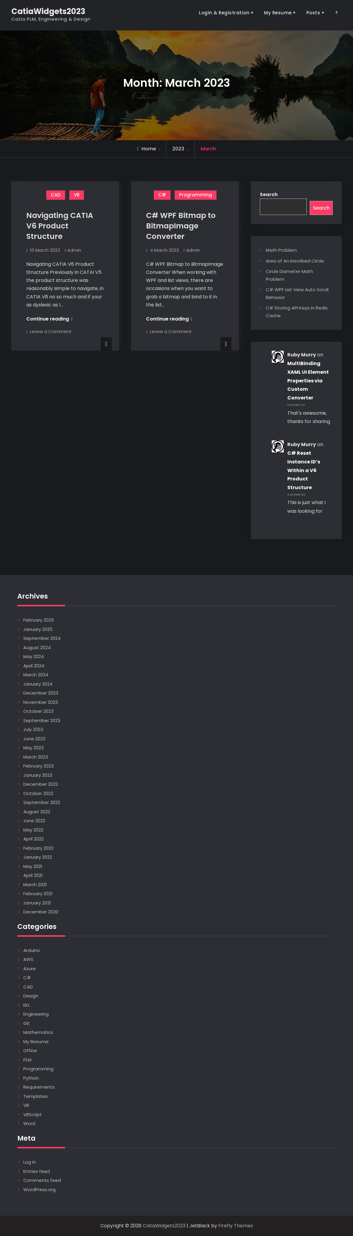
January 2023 (37, 775)
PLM (27, 1060)
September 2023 (41, 721)
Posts (313, 13)
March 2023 (35, 757)
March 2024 (35, 675)
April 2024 (33, 666)
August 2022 (36, 812)
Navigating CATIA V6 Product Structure (59, 226)
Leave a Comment (51, 331)
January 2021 (37, 903)
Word (29, 1124)
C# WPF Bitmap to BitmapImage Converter (181, 226)
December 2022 (40, 784)
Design (30, 996)
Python (31, 1078)
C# (162, 195)
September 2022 (41, 802)
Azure (29, 969)
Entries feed (36, 1171)
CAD (56, 195)
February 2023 (38, 766)
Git (26, 1023)
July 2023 (33, 730)
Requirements (39, 1087)
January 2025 (38, 629)
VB (76, 195)
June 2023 (34, 739)
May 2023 (33, 748)
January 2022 (37, 857)
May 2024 (33, 657)
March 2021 (35, 885)
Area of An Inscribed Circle (295, 261)
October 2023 (38, 711)
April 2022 (33, 839)
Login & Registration (224, 13)
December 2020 (40, 912)
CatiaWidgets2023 (48, 11)
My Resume (278, 13)
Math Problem (281, 250)
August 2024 (37, 648)
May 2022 (33, 830)
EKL (26, 1005)
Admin (74, 250)
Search (269, 194)
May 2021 (32, 866)
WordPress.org (39, 1190)
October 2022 (38, 794)
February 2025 (38, 620)
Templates (35, 1096)
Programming (195, 195)
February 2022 (38, 848)
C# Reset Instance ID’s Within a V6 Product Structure (303, 470)
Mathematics (38, 1032)
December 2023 (40, 693)
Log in (29, 1162)
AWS (28, 959)
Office (30, 1051)
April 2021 (33, 875)
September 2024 (42, 638)
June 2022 (34, 821)
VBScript (32, 1115)
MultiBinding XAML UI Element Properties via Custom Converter (308, 381)
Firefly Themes (235, 1226)
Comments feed (42, 1180)
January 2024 (38, 684)
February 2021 (38, 894)
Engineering (36, 1014)
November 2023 (40, 702)
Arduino (31, 950)
